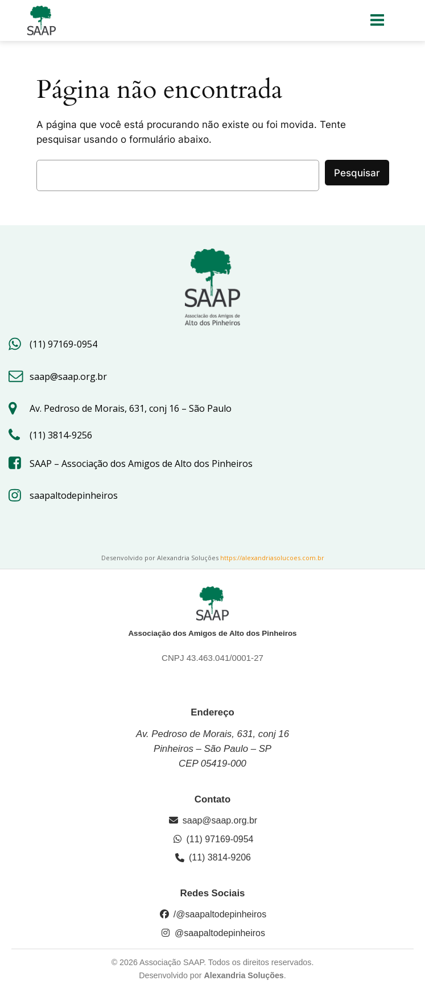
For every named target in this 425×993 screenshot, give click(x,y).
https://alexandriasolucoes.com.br (272, 557)
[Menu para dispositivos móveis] (377, 20)
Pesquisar (357, 173)
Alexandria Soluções (243, 975)
